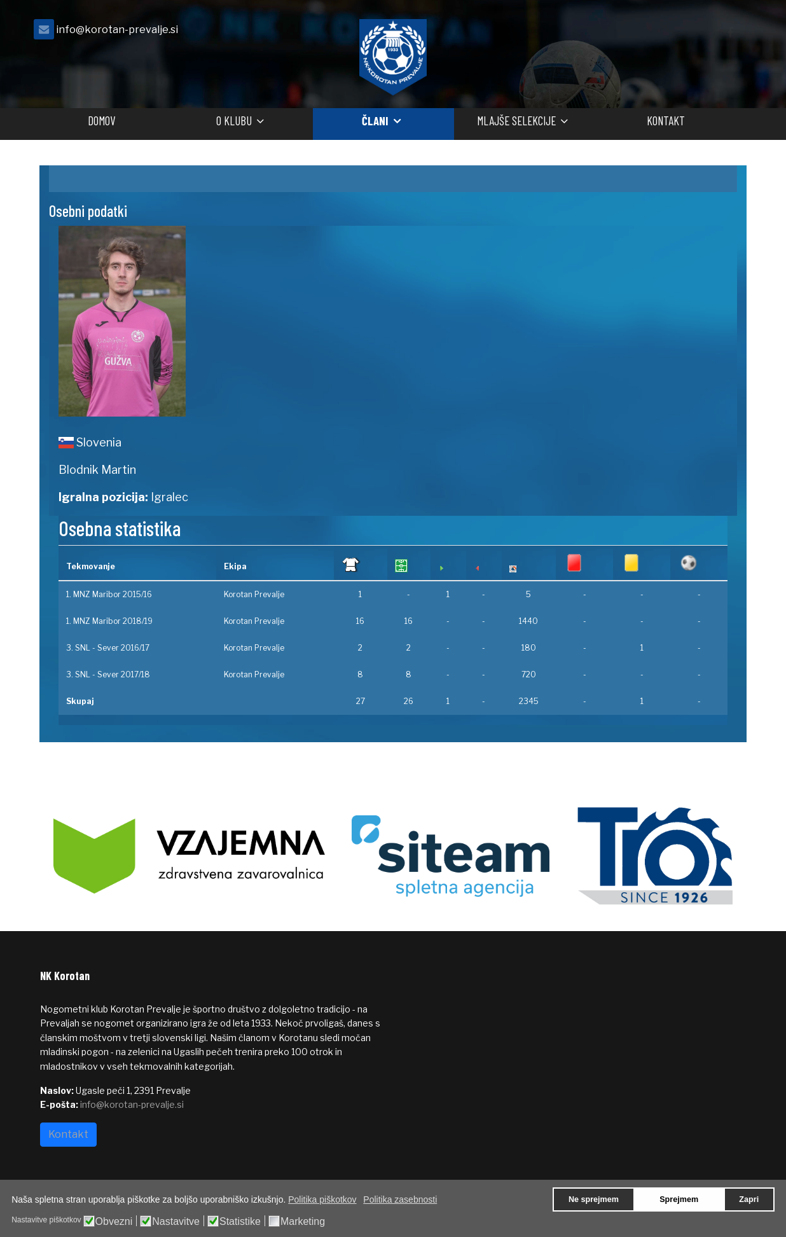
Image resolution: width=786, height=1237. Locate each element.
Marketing (302, 1221)
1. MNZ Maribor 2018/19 (109, 621)
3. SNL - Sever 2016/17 (107, 648)
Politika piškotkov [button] (322, 1199)
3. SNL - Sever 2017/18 (108, 674)
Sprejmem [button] (678, 1199)
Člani (375, 120)
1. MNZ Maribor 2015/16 (109, 594)
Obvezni (114, 1221)
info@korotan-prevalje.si (117, 29)
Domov (101, 120)
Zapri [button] (749, 1199)
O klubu (234, 120)
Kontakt (666, 120)
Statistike (240, 1221)
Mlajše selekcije (516, 120)
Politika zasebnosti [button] (400, 1199)
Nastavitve (176, 1221)
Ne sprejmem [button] (594, 1199)
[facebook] (730, 32)
